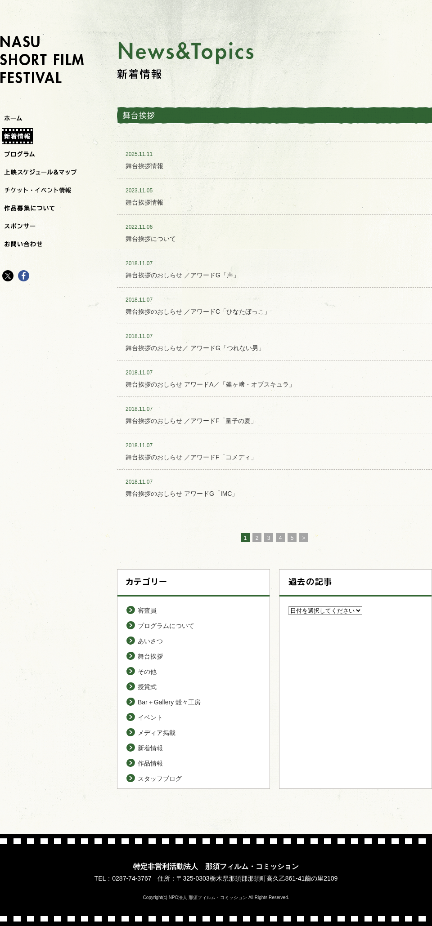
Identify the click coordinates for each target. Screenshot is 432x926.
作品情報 (150, 763)
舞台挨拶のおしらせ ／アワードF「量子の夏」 (191, 420)
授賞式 (147, 686)
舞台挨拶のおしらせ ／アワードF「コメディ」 (191, 457)
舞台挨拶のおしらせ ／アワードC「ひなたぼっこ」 (198, 311)
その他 (147, 671)
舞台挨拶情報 (144, 165)
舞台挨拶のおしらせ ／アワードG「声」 (182, 275)
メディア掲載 (157, 732)
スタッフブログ (160, 778)
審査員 (147, 610)
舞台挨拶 (150, 656)
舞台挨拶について (151, 238)
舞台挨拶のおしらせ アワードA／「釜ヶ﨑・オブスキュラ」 (210, 384)
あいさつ (150, 641)
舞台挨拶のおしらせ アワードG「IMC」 (182, 493)
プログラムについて (166, 625)
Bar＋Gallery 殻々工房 (169, 702)
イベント (150, 717)
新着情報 (150, 748)
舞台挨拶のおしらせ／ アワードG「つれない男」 (195, 348)
